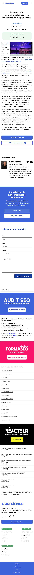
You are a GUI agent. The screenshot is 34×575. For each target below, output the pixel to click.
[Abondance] (9, 3)
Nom (3, 236)
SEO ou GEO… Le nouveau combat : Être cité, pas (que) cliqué (13, 448)
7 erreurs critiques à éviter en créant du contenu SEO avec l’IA (13, 467)
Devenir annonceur (6, 532)
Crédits (17, 564)
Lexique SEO (25, 541)
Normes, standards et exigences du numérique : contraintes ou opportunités (16, 454)
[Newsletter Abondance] (17, 522)
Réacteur (3, 552)
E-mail (4, 243)
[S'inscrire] (24, 3)
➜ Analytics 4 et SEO (5, 409)
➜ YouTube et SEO (5, 377)
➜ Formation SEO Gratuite (6, 370)
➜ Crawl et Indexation (5, 420)
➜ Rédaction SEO (4, 413)
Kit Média (4, 535)
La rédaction (4, 538)
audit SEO (15, 335)
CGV (17, 570)
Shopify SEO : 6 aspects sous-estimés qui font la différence (13, 473)
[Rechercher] (31, 3)
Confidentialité (17, 572)
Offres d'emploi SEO (27, 532)
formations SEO (18, 367)
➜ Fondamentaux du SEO (6, 374)
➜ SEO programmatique (6, 381)
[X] (10, 516)
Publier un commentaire (17, 143)
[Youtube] (6, 516)
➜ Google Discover (5, 388)
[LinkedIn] (2, 516)
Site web (4, 250)
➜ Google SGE (4, 384)
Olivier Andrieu (15, 162)
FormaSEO (4, 549)
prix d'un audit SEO (11, 333)
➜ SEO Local (3, 406)
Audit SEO (24, 538)
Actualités (11, 492)
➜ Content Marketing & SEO (7, 398)
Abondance (4, 492)
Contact (3, 541)
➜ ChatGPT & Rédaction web (7, 391)
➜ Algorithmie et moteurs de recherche (9, 416)
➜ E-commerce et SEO (5, 402)
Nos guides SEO (26, 535)
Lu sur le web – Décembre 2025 (7, 485)
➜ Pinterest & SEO (5, 395)
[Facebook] (13, 516)
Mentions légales (17, 567)
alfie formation (5, 555)
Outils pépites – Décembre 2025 (7, 479)
